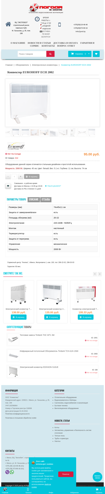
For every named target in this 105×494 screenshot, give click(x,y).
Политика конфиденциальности (17, 414)
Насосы (57, 441)
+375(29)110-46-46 (80, 25)
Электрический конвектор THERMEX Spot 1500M (27, 309)
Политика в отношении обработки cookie (20, 418)
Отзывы (46, 199)
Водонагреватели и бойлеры (65, 400)
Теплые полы (60, 436)
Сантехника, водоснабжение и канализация (71, 403)
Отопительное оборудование (66, 397)
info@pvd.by (80, 31)
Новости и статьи (39, 43)
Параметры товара (16, 199)
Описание (34, 199)
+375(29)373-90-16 (80, 28)
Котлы (57, 427)
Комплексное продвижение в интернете (80, 486)
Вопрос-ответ (66, 46)
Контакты (48, 46)
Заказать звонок (97, 477)
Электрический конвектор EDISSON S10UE (39, 367)
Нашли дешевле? (53, 186)
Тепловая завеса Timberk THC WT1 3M (37, 335)
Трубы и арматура (61, 438)
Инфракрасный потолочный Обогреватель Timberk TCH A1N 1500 (49, 351)
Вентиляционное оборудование (67, 408)
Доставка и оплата (65, 43)
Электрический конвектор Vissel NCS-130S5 (58, 309)
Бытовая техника (61, 406)
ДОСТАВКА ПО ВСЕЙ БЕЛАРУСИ (45, 34)
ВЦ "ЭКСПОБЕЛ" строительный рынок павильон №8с (21, 25)
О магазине (18, 43)
